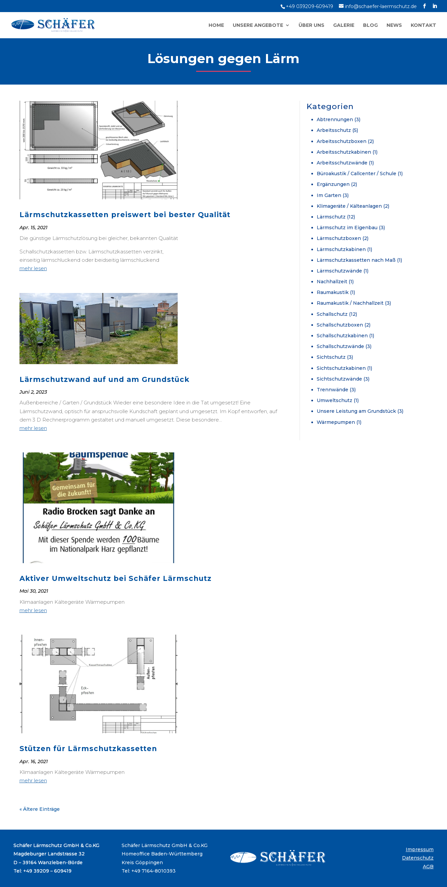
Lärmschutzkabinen (341, 249)
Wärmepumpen (336, 422)
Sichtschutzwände (339, 379)
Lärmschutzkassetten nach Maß (356, 260)
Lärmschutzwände (339, 271)
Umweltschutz (334, 400)
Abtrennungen (335, 119)
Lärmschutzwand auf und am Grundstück (104, 379)
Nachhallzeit (332, 282)
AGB (428, 867)
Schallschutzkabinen (342, 336)
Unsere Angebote (258, 25)
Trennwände (332, 390)
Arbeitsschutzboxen (341, 141)
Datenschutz (418, 858)
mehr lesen (33, 268)
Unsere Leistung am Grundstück (356, 411)
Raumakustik (333, 292)
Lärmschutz (331, 217)
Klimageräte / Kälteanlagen (349, 206)
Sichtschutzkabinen (341, 368)
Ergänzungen (333, 184)
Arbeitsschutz (334, 130)
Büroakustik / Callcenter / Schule (356, 173)
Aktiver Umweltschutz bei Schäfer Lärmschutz (115, 578)
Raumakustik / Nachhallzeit (350, 303)
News (394, 25)
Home (216, 25)
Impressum (420, 849)
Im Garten (329, 195)
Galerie (343, 25)
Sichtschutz (331, 357)
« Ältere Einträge (39, 809)
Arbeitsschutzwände (342, 163)
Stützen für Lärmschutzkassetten (88, 748)
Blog (370, 25)
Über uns (311, 25)
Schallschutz (332, 314)
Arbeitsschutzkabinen (344, 152)
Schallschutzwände (340, 346)
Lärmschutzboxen (339, 238)
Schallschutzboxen (340, 325)
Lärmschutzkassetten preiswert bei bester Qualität (124, 214)
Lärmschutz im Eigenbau (347, 228)
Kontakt (423, 25)
